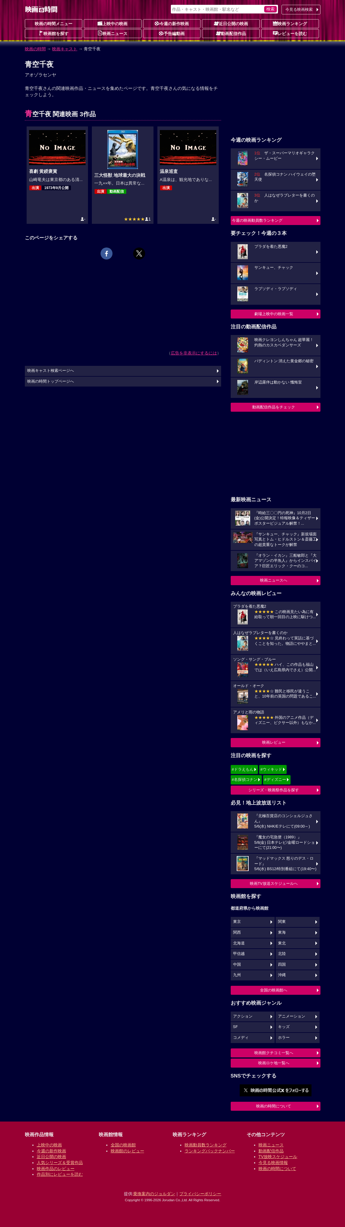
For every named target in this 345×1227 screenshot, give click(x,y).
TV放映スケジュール (278, 1156)
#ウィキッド (271, 769)
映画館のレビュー (127, 1150)
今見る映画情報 (273, 1162)
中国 (237, 964)
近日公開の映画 (231, 23)
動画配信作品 (231, 33)
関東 (282, 922)
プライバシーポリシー (200, 1193)
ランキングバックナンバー (210, 1150)
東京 (237, 922)
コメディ (241, 1038)
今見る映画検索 (299, 9)
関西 (237, 932)
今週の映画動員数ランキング (257, 220)
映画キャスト (64, 48)
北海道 (239, 943)
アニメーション (291, 1016)
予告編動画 (172, 33)
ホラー (284, 1038)
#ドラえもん (242, 769)
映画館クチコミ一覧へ (273, 1053)
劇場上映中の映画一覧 (273, 314)
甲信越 (239, 954)
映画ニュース (112, 33)
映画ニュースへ (273, 580)
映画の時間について (273, 1106)
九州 (237, 975)
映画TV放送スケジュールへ (274, 883)
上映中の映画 (112, 23)
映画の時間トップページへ (50, 381)
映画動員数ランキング (206, 1145)
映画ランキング (290, 23)
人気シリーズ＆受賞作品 (60, 1162)
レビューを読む (290, 33)
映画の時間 (35, 48)
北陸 (282, 954)
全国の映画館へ (273, 990)
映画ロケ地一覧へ (273, 1063)
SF (235, 1027)
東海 (282, 932)
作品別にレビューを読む (60, 1174)
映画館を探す (54, 33)
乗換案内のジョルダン (154, 1193)
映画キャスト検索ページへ (50, 371)
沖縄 (282, 975)
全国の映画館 (123, 1145)
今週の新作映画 (172, 23)
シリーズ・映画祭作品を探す (273, 790)
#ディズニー (275, 779)
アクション (243, 1016)
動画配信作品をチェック (273, 407)
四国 (282, 964)
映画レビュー (273, 742)
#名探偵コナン (244, 779)
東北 (282, 943)
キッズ (284, 1027)
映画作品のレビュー (56, 1168)
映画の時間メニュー (53, 23)
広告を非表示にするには (194, 353)
